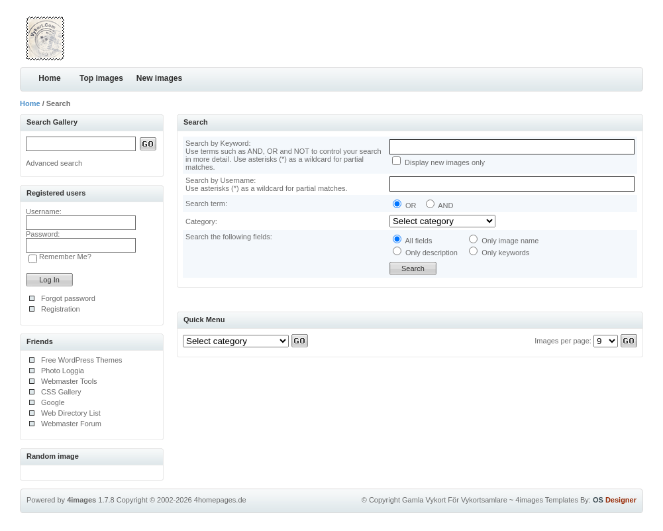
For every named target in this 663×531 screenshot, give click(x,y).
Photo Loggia (62, 371)
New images (159, 78)
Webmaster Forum (71, 424)
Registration (60, 309)
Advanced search (54, 163)
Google (52, 402)
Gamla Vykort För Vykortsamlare (454, 500)
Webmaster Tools (69, 381)
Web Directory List (71, 413)
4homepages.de (220, 500)
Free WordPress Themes (81, 360)
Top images (101, 78)
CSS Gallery (61, 392)
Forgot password (68, 298)
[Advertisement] (488, 36)
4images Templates (546, 500)
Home (49, 78)
